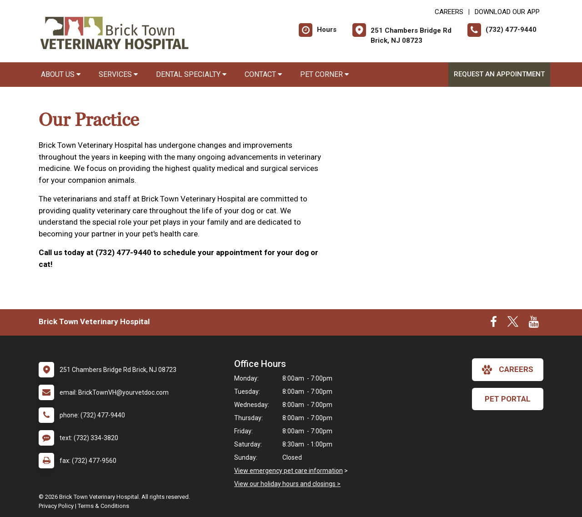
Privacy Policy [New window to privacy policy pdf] (56, 505)
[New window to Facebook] (494, 323)
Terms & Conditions (103, 505)
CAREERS (449, 12)
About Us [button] (60, 74)
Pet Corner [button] (324, 74)
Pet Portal (508, 398)
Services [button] (118, 74)
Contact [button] (263, 74)
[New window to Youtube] (533, 323)
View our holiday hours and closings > (287, 483)
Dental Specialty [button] (191, 74)
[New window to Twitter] (513, 323)
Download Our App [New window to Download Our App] (507, 12)
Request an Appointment (499, 74)
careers (507, 370)
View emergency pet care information (288, 470)
